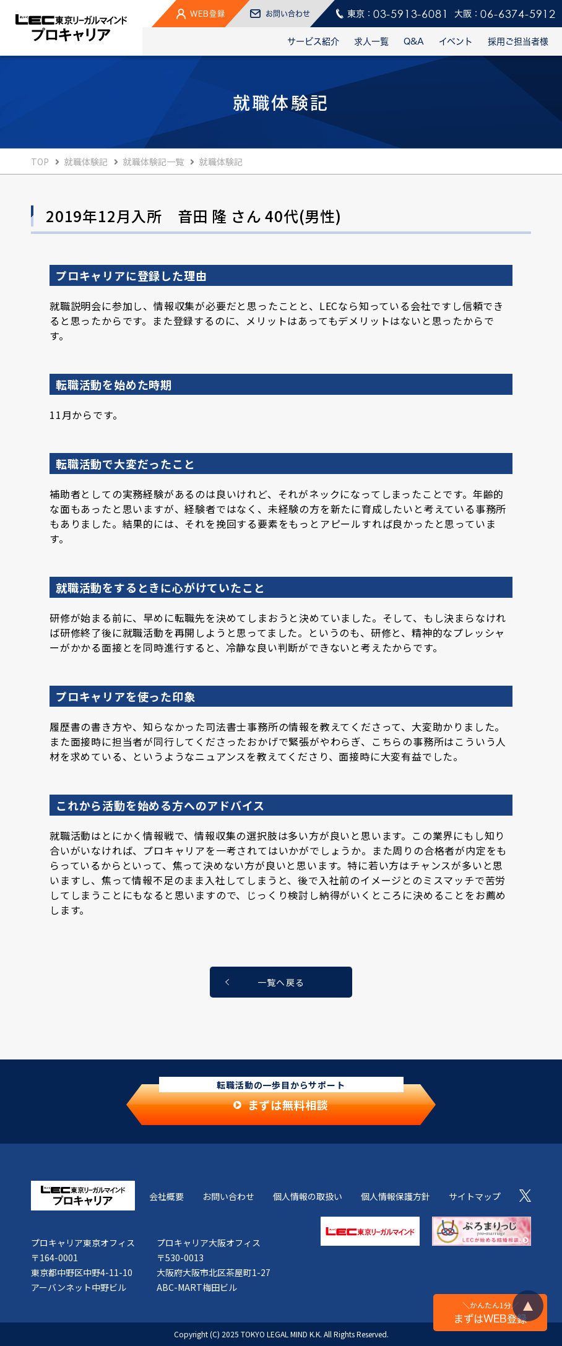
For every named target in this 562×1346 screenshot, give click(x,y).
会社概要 (166, 1196)
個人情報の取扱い (307, 1196)
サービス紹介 (313, 41)
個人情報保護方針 (395, 1196)
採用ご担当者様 (518, 41)
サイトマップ (475, 1196)
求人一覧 (371, 41)
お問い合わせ (228, 1196)
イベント (456, 41)
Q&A (414, 41)
